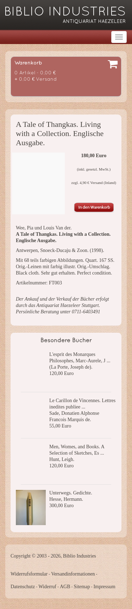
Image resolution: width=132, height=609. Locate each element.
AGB (65, 586)
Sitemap (82, 586)
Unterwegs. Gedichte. (70, 493)
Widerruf (47, 586)
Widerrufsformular (29, 574)
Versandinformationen (73, 574)
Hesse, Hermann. (66, 499)
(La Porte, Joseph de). (70, 367)
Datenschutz (23, 586)
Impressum (104, 586)
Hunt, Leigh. (61, 459)
